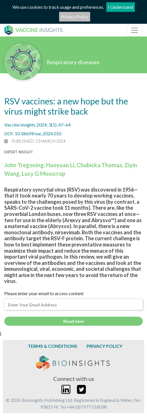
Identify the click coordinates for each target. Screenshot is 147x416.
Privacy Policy (74, 16)
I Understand (120, 7)
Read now (73, 321)
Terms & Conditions (52, 346)
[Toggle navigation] (134, 30)
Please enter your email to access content (44, 293)
